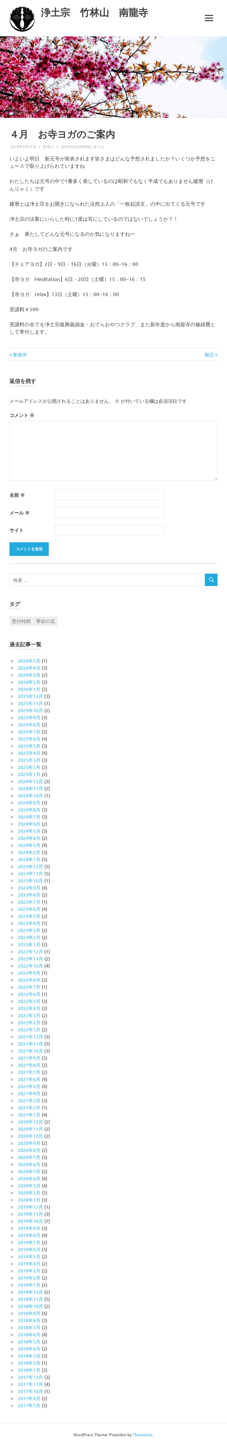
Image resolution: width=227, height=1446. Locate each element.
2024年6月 (29, 824)
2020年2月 (29, 1192)
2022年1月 (29, 1029)
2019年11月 (30, 1214)
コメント (21, 415)
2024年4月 (29, 838)
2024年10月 (30, 795)
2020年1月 (29, 1199)
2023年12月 (30, 866)
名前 (17, 495)
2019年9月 (29, 1228)
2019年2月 (29, 1278)
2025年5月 (29, 746)
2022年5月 (29, 1001)
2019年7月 (29, 1242)
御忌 (209, 354)
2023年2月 (29, 937)
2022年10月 (30, 965)
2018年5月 (29, 1341)
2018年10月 (30, 1306)
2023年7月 (29, 902)
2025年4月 (29, 753)
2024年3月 (29, 845)
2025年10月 (30, 710)
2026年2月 (29, 682)
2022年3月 (29, 1015)
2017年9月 (29, 1398)
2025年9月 (29, 717)
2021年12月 (30, 1036)
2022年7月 (29, 987)
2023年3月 (29, 930)
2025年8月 (29, 724)
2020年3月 (29, 1185)
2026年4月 (29, 668)
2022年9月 (29, 973)
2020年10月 (30, 1136)
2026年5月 (29, 660)
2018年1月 (29, 1370)
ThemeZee (143, 1434)
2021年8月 (29, 1065)
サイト (16, 530)
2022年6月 (29, 994)
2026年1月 (29, 689)
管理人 (48, 146)
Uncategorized (76, 146)
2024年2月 (29, 852)
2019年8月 (29, 1235)
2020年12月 (30, 1121)
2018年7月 (29, 1327)
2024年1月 (29, 859)
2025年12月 (30, 696)
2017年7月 (29, 1405)
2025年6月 (29, 738)
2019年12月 (30, 1207)
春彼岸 (19, 354)
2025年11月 (30, 703)
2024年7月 (29, 816)
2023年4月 (29, 923)
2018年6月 (29, 1334)
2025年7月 (29, 731)
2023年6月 (29, 909)
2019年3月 (29, 1270)
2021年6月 (29, 1079)
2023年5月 (29, 916)
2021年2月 (29, 1107)
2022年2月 (29, 1022)
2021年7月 (29, 1072)
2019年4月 (29, 1263)
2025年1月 (29, 774)
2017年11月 (30, 1384)
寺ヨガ (98, 146)
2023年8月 (29, 895)
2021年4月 (29, 1093)
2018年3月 (29, 1356)
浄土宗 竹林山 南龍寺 (98, 12)
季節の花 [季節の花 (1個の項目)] (45, 621)
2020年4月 (29, 1178)
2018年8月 (29, 1320)
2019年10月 (30, 1221)
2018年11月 (30, 1299)
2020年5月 (29, 1171)
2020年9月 (29, 1143)
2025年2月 (29, 767)
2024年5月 (29, 831)
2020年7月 (29, 1157)
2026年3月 (29, 675)
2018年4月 (29, 1348)
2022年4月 (29, 1008)
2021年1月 (29, 1114)
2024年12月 (30, 781)
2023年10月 (30, 880)
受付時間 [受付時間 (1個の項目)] (21, 621)
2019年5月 (29, 1256)
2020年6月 (29, 1164)
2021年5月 (29, 1086)
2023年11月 (30, 873)
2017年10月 (30, 1391)
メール (19, 512)
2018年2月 (29, 1363)
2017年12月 (30, 1377)
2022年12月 (30, 951)
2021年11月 (30, 1043)
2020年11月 (30, 1129)
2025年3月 (29, 760)
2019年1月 (29, 1285)
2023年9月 (29, 887)
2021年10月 (30, 1051)
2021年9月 (29, 1058)
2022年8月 (29, 980)
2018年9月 (29, 1313)
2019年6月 (29, 1249)
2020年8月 (29, 1150)
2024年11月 (30, 788)
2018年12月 (30, 1292)
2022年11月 (30, 958)
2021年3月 (29, 1100)
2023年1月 (29, 944)
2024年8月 (29, 809)
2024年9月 (29, 802)
